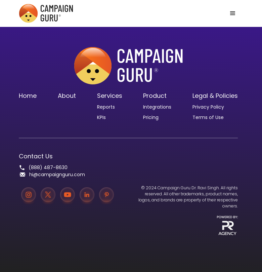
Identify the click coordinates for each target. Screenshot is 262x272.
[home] (46, 13)
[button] (233, 13)
